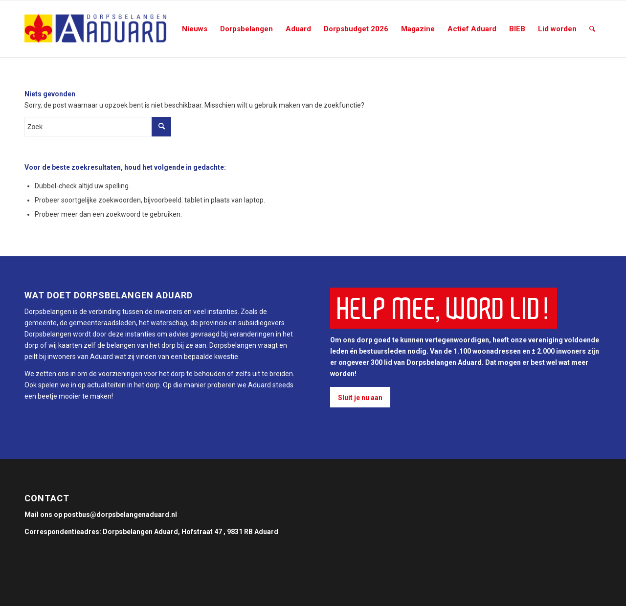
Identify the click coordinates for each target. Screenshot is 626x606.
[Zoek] (592, 28)
